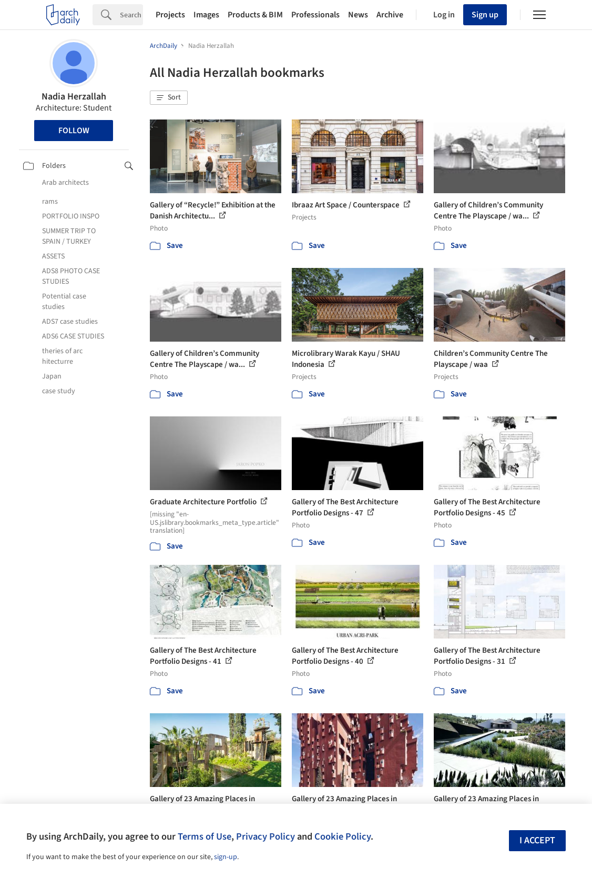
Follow (73, 130)
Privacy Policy (265, 836)
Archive (389, 15)
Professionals (315, 15)
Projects (170, 15)
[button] (169, 98)
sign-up (225, 857)
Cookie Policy (342, 836)
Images (206, 15)
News (358, 15)
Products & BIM (255, 15)
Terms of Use (204, 836)
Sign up (485, 15)
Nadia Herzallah (74, 96)
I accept (537, 840)
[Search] (131, 14)
